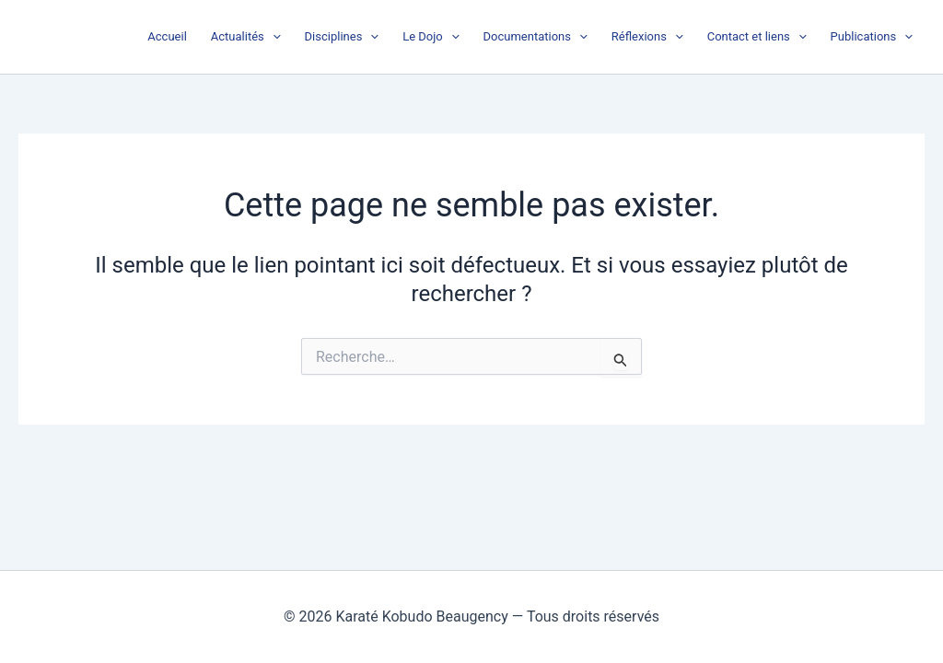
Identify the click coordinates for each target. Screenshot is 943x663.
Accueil (166, 36)
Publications (872, 37)
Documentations (535, 37)
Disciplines (342, 37)
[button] (272, 37)
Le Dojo (430, 37)
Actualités (246, 37)
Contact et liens (757, 37)
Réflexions (647, 37)
